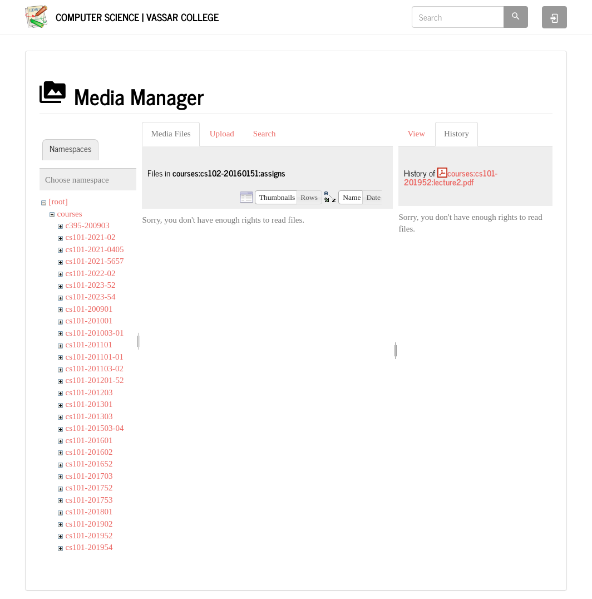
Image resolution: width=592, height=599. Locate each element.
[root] (58, 201)
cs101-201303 (89, 416)
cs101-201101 (89, 344)
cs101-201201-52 (95, 380)
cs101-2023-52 (91, 285)
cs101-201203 (89, 392)
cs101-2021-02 (91, 237)
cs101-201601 (89, 440)
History (456, 133)
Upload (222, 133)
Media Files (170, 133)
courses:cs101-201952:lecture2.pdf (450, 177)
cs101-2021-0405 (95, 249)
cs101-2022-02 (91, 273)
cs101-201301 (89, 404)
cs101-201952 (89, 535)
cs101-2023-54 (91, 296)
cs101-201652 (89, 463)
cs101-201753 (89, 499)
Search (264, 133)
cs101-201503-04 (95, 428)
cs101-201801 (89, 511)
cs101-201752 (89, 487)
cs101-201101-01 (95, 356)
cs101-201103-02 (95, 368)
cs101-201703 (89, 476)
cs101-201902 (89, 523)
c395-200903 (88, 225)
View (416, 133)
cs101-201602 (89, 452)
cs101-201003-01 (95, 332)
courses (69, 213)
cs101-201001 (89, 320)
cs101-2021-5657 (95, 261)
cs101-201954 (89, 547)
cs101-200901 (89, 309)
